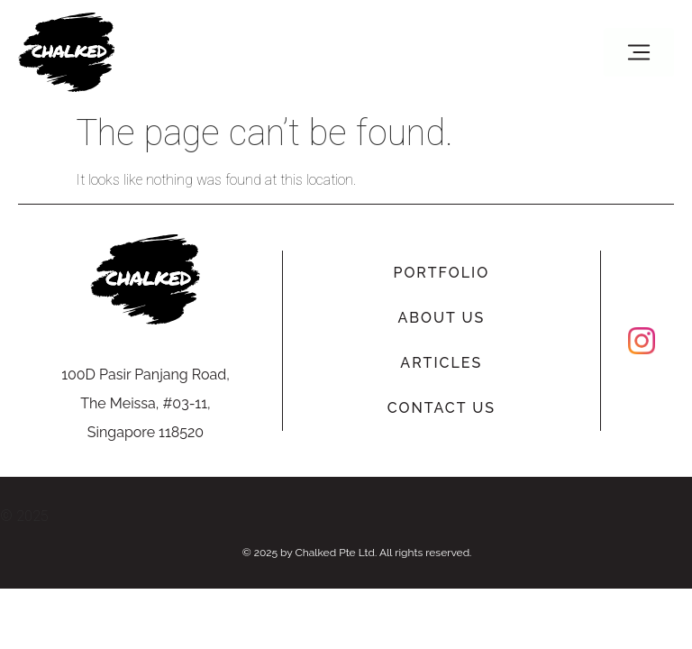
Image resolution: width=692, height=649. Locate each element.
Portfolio (441, 272)
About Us (441, 317)
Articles (441, 362)
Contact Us (441, 407)
